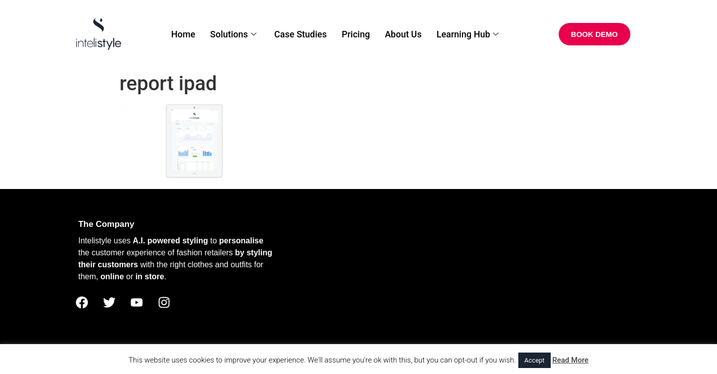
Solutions (233, 34)
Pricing (356, 34)
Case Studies (300, 34)
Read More (570, 360)
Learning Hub (468, 34)
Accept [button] (534, 360)
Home (183, 34)
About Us (403, 34)
